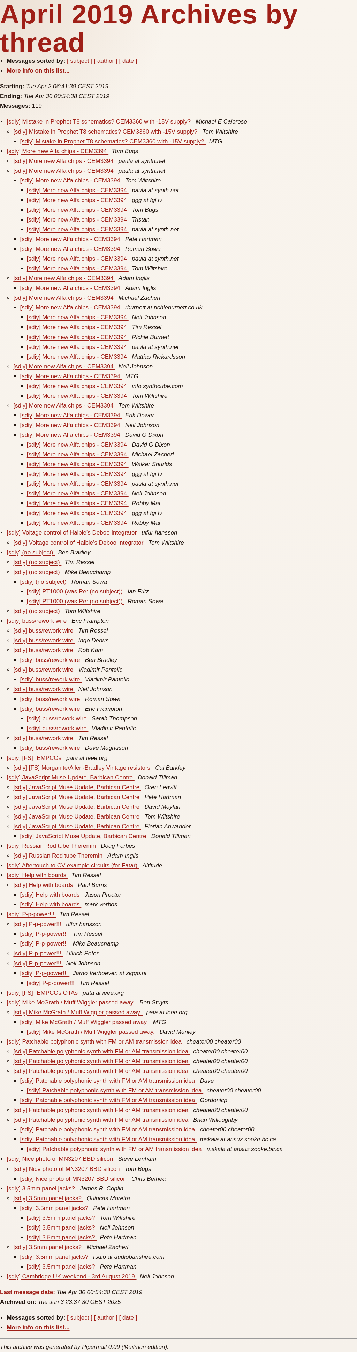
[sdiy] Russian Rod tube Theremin (52, 846)
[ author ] (105, 61)
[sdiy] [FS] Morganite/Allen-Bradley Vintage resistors (82, 767)
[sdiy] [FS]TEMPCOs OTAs (43, 992)
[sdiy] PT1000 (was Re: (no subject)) (75, 591)
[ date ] (128, 61)
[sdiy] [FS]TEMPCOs (35, 758)
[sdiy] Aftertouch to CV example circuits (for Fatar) (73, 865)
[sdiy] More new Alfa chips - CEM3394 (57, 151)
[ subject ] (79, 61)
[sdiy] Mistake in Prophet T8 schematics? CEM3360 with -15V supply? (99, 121)
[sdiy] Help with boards (37, 875)
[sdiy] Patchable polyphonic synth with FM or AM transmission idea (95, 1041)
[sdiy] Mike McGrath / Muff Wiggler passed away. (71, 1002)
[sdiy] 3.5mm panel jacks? (41, 1188)
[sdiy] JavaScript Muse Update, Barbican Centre (71, 777)
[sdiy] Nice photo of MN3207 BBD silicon (61, 1159)
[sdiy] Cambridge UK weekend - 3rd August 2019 (71, 1276)
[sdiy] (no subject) (31, 552)
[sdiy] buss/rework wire (37, 621)
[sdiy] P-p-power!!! (31, 914)
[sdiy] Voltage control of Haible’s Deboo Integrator (72, 532)
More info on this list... (38, 70)
